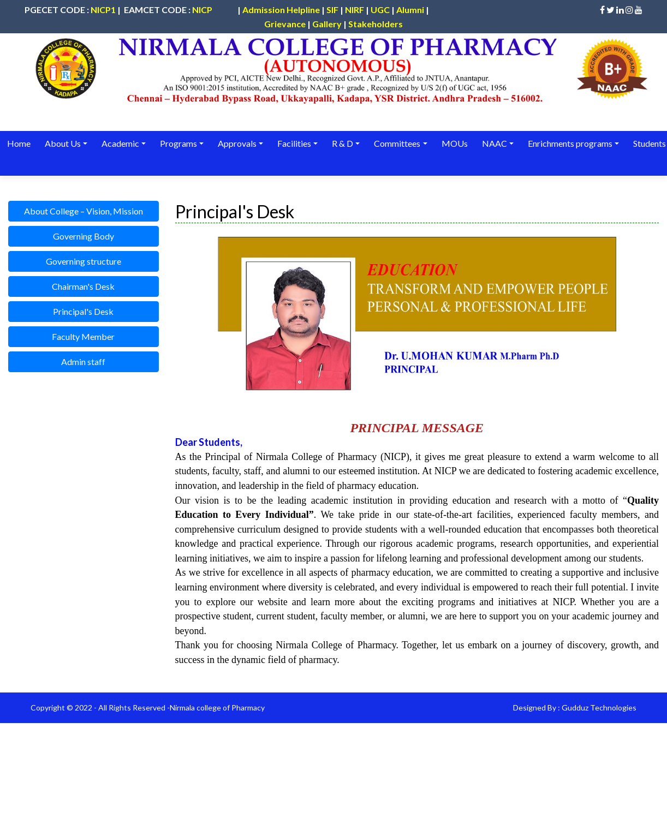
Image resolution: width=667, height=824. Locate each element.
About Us (63, 143)
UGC (380, 9)
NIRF (354, 9)
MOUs (453, 143)
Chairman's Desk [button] (83, 286)
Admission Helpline (281, 9)
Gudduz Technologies (599, 707)
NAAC (492, 143)
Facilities (294, 143)
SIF (332, 9)
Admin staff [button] (83, 361)
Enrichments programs (568, 143)
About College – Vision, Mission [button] (83, 211)
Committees (396, 143)
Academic (120, 143)
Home (19, 143)
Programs (177, 143)
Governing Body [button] (83, 236)
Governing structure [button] (83, 261)
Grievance (285, 24)
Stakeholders (375, 24)
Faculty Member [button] (83, 336)
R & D (342, 143)
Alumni (410, 9)
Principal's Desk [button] (83, 311)
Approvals (236, 143)
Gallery (327, 24)
